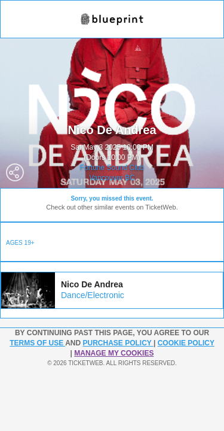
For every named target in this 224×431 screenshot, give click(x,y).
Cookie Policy (186, 343)
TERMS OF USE (37, 343)
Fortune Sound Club (112, 167)
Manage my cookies (114, 353)
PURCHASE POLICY (117, 343)
